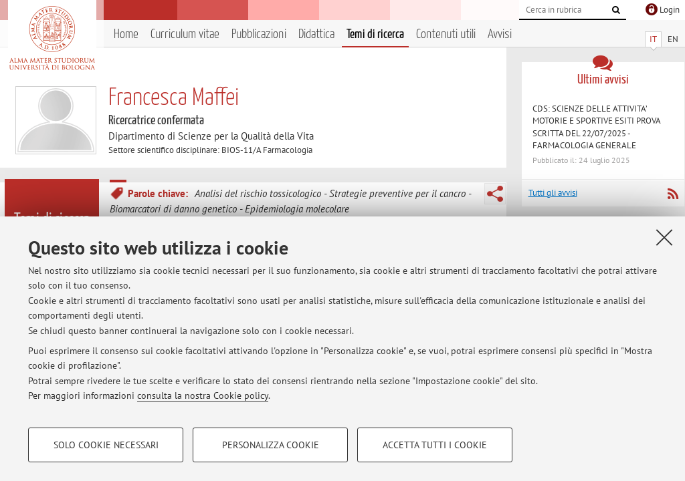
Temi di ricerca (375, 34)
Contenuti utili (446, 34)
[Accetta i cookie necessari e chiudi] (664, 237)
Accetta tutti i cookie (435, 445)
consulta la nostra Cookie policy (202, 395)
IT (653, 39)
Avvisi (500, 34)
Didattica (316, 34)
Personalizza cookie (270, 445)
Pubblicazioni (258, 34)
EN (673, 39)
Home (126, 34)
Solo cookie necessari (106, 445)
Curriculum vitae (185, 34)
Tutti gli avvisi (552, 192)
